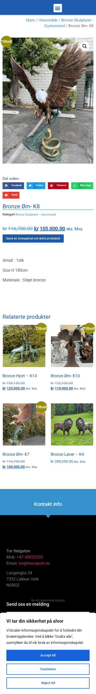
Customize (48, 669)
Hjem (30, 24)
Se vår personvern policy (48, 604)
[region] (48, 653)
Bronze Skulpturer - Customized (36, 218)
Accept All (48, 655)
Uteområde (48, 24)
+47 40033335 (30, 561)
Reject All (48, 683)
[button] (58, 10)
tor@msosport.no (35, 567)
